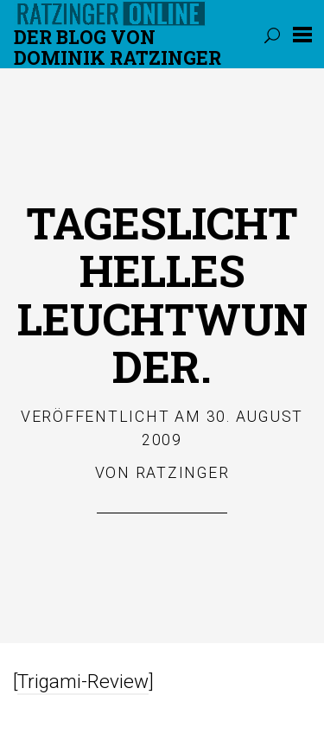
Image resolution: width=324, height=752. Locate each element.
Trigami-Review (83, 681)
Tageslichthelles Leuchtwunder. (162, 294)
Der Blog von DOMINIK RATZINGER (117, 47)
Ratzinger (183, 472)
